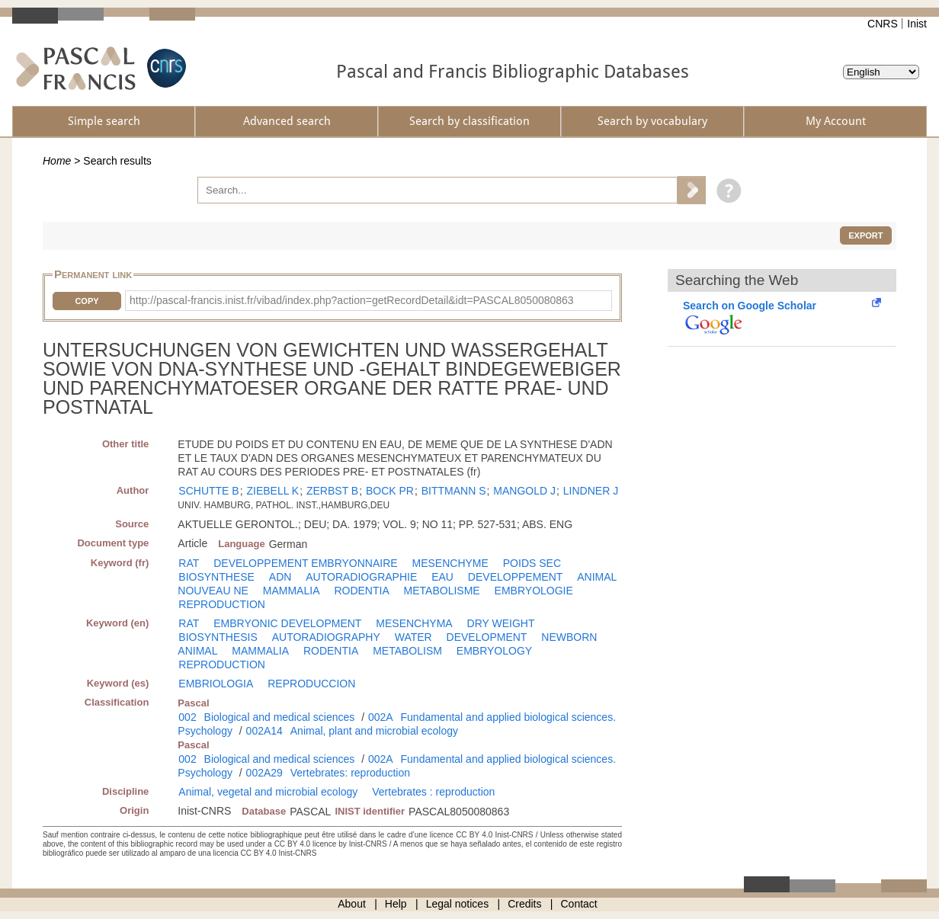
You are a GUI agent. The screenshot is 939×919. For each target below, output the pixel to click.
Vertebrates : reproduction (433, 792)
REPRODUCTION (221, 604)
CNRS (882, 24)
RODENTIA (361, 590)
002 (187, 717)
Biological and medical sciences (279, 717)
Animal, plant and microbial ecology (374, 731)
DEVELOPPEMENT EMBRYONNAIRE (305, 563)
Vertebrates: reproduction (350, 773)
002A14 (264, 731)
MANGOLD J (524, 491)
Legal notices (457, 904)
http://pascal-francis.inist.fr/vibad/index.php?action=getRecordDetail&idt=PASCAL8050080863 (352, 300)
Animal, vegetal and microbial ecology (267, 792)
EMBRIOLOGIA (215, 683)
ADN (280, 577)
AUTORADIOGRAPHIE (361, 577)
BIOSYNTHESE (216, 577)
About (352, 904)
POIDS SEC (532, 563)
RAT (188, 563)
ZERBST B (332, 491)
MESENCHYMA (414, 623)
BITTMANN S (453, 491)
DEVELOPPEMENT (515, 577)
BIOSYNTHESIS (217, 637)
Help (396, 904)
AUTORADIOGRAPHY (326, 637)
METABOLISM (407, 651)
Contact (579, 904)
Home (57, 161)
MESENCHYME (450, 563)
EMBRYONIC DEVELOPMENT (287, 623)
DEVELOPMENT (487, 637)
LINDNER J (590, 491)
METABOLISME (442, 590)
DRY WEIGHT (501, 623)
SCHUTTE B (208, 491)
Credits (524, 904)
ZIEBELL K (272, 491)
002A (380, 717)
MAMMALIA (291, 590)
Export (865, 235)
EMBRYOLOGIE (534, 590)
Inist (917, 24)
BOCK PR (390, 491)
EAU (442, 577)
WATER (413, 637)
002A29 (264, 773)
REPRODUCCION (311, 683)
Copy (86, 301)
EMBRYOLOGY (494, 651)
